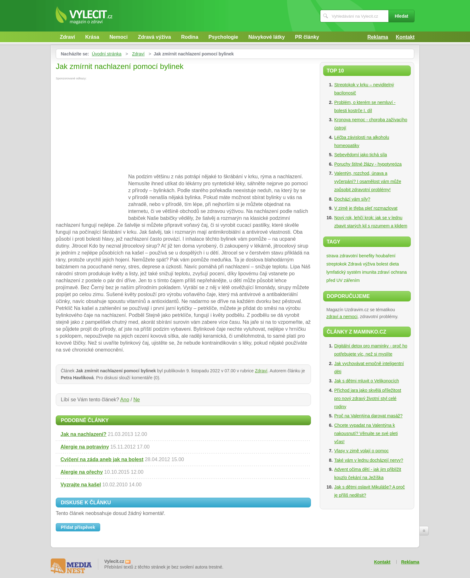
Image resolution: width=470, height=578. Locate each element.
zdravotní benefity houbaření (367, 255)
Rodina (189, 37)
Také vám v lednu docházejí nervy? (368, 460)
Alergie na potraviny (84, 446)
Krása (92, 37)
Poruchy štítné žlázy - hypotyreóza (368, 164)
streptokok (336, 263)
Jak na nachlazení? (83, 434)
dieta (394, 263)
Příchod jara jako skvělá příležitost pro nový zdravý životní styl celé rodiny (367, 398)
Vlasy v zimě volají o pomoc (361, 450)
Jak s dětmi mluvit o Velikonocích (366, 380)
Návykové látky (266, 37)
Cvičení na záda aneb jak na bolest (101, 459)
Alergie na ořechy (81, 472)
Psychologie (223, 37)
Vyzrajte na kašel (80, 484)
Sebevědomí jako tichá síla (360, 154)
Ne (136, 399)
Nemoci (118, 37)
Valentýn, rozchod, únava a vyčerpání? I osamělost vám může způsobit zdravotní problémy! (367, 181)
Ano (124, 399)
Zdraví (67, 37)
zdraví (384, 272)
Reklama (377, 37)
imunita (369, 272)
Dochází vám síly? (352, 199)
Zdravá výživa (154, 37)
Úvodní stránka (106, 53)
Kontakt (405, 37)
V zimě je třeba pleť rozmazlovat (366, 208)
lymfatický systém (343, 272)
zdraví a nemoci (342, 316)
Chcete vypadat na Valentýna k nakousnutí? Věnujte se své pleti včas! (366, 433)
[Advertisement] (109, 127)
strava (332, 255)
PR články (307, 37)
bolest (382, 263)
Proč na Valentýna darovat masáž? (368, 415)
